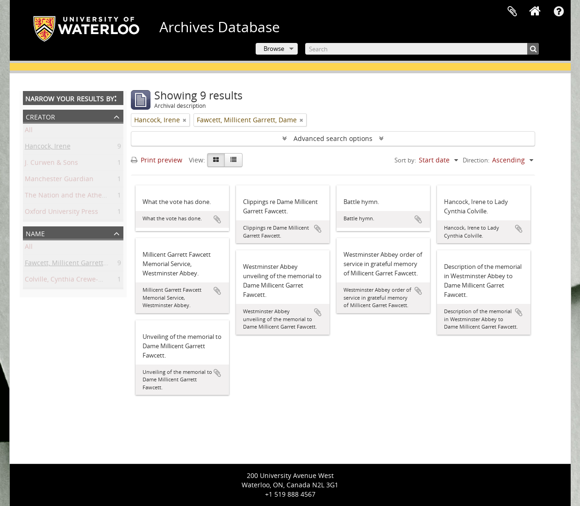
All (29, 131)
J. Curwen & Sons (51, 164)
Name (35, 232)
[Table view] (233, 160)
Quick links (559, 11)
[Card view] (216, 160)
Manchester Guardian (59, 180)
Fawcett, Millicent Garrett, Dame (75, 264)
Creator (40, 116)
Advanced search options (333, 138)
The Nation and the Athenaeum (74, 196)
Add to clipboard (217, 219)
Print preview (156, 159)
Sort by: (405, 160)
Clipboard (512, 11)
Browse (274, 48)
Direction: (476, 160)
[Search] (422, 49)
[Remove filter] (184, 120)
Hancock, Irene (48, 147)
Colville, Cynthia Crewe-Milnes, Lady (81, 280)
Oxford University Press (61, 213)
